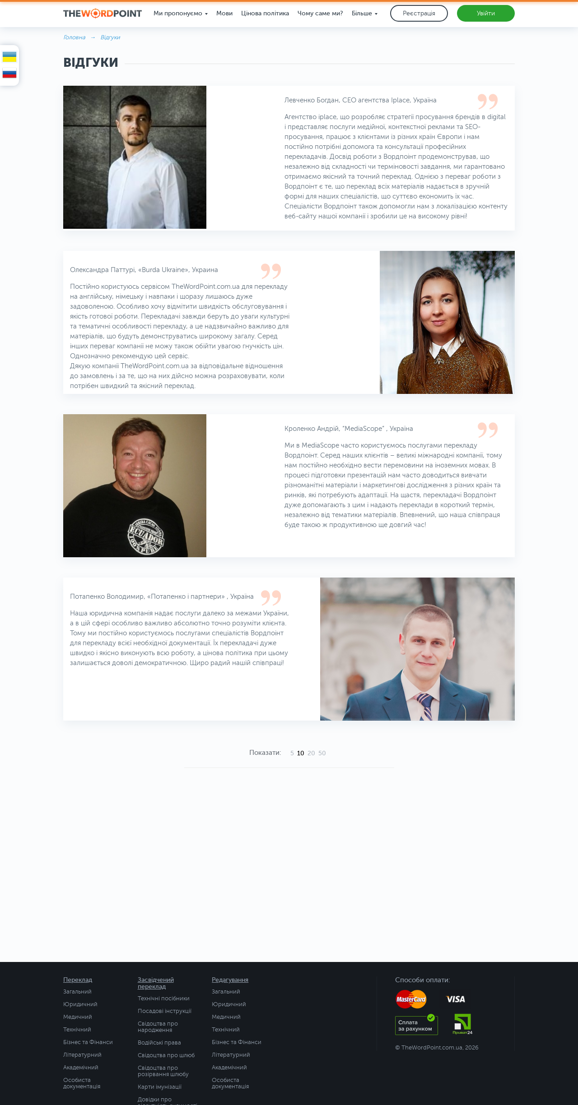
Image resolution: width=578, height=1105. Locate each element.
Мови (224, 13)
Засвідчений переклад (156, 983)
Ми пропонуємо (178, 13)
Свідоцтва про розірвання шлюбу (163, 1071)
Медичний (77, 1017)
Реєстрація (419, 13)
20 (311, 753)
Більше (362, 13)
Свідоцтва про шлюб (166, 1055)
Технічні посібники (164, 998)
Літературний (82, 1055)
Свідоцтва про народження (158, 1027)
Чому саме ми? (320, 13)
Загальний (77, 992)
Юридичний (80, 1004)
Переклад (77, 979)
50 (322, 753)
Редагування (230, 979)
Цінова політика (265, 13)
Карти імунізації (160, 1087)
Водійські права (159, 1043)
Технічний (77, 1029)
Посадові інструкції (164, 1011)
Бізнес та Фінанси (88, 1042)
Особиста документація (81, 1083)
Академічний (80, 1067)
